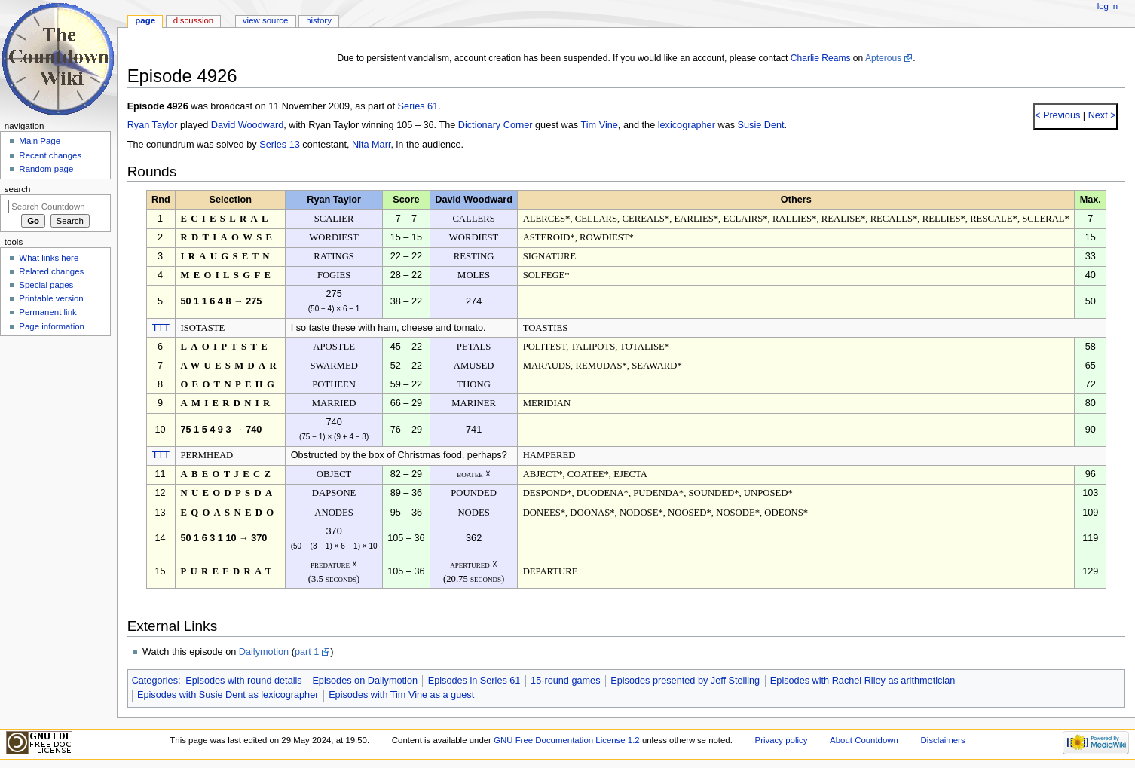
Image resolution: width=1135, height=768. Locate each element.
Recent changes (50, 155)
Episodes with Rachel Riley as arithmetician (862, 680)
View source (265, 20)
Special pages (46, 284)
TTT (161, 328)
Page (145, 20)
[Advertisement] (55, 454)
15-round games (565, 680)
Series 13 (279, 144)
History (319, 20)
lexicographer (686, 125)
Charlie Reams (821, 58)
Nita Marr (371, 144)
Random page (46, 168)
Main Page (39, 140)
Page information (51, 326)
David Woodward (247, 125)
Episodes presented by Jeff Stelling (685, 680)
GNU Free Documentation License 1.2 (567, 740)
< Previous (1057, 115)
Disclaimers (943, 740)
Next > (1100, 115)
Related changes (51, 271)
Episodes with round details (243, 680)
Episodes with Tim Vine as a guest (401, 695)
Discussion (193, 20)
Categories (155, 680)
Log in (1107, 6)
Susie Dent (761, 125)
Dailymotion (264, 652)
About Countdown (864, 740)
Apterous (883, 58)
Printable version (51, 298)
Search (18, 189)
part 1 (307, 652)
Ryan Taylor (152, 125)
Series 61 (418, 106)
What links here (48, 257)
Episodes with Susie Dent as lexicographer (228, 695)
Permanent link (47, 312)
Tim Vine (598, 125)
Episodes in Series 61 (474, 680)
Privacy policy (781, 740)
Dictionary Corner (495, 125)
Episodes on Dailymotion (365, 680)
